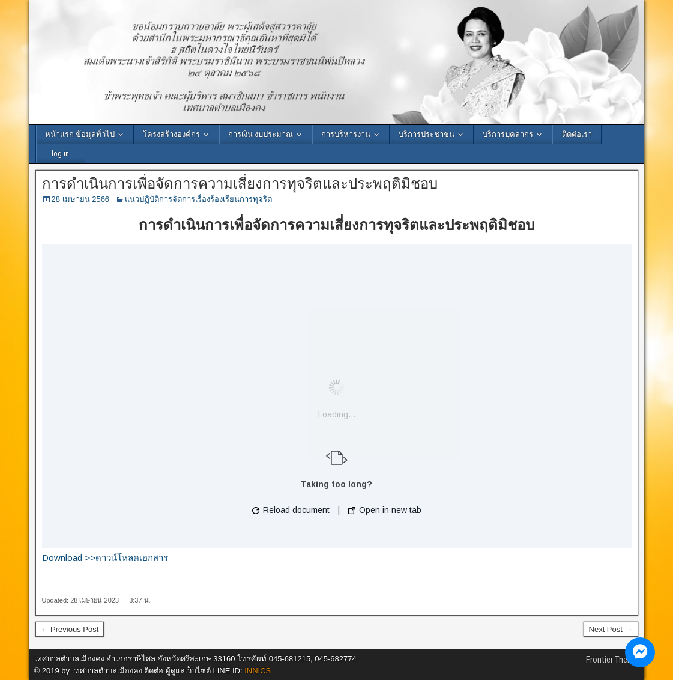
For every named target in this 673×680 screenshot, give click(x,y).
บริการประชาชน (426, 134)
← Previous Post (70, 629)
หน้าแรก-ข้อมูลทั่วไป (80, 134)
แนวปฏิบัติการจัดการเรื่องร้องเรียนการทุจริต (198, 199)
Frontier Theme (612, 659)
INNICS (257, 670)
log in (60, 153)
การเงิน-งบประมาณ (260, 134)
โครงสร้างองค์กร (171, 134)
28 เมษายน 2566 (81, 199)
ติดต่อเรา (577, 134)
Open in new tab (384, 510)
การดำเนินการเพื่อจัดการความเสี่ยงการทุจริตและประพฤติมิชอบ (240, 183)
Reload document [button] (291, 510)
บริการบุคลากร (508, 134)
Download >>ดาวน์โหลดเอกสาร (105, 558)
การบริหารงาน (345, 134)
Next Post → (611, 629)
